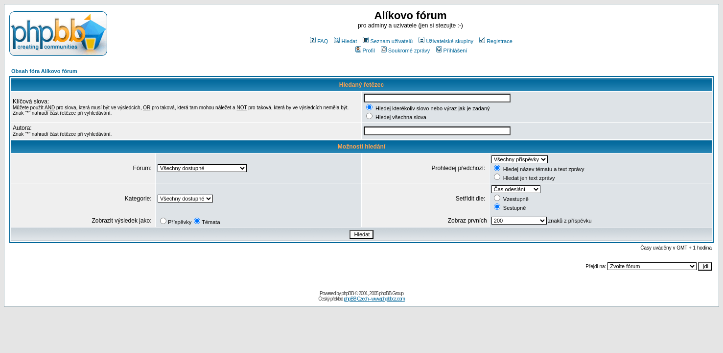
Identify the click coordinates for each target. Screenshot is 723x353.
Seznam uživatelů (388, 41)
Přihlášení (451, 50)
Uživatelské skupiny (446, 41)
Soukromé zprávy (405, 50)
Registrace (496, 41)
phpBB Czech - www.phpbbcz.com (374, 299)
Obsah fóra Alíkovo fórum (44, 71)
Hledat (345, 41)
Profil (365, 50)
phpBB (348, 293)
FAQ (319, 41)
